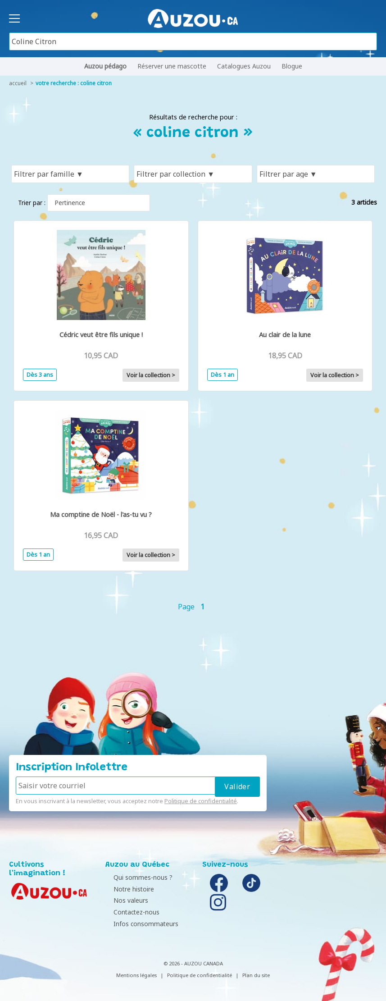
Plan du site (256, 975)
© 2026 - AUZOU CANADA (193, 963)
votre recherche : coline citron (74, 83)
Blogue (292, 66)
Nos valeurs (125, 900)
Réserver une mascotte (171, 66)
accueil (18, 83)
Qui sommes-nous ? (137, 877)
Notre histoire (128, 889)
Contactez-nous (131, 912)
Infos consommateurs (140, 923)
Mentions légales (136, 975)
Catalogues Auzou (244, 66)
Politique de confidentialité (200, 801)
